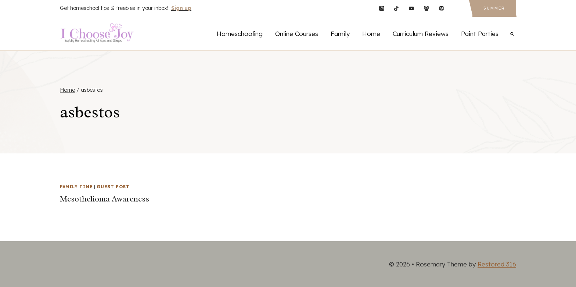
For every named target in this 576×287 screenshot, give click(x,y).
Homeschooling (240, 33)
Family (340, 33)
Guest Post (113, 186)
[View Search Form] (512, 33)
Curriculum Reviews (421, 33)
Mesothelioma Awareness (104, 199)
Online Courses (296, 33)
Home (371, 33)
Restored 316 (497, 264)
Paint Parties (479, 33)
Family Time (76, 186)
